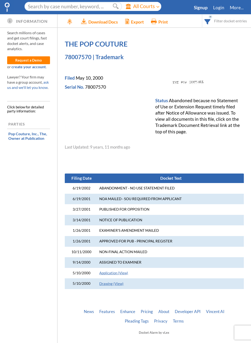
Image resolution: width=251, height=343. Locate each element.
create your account (28, 66)
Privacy (160, 321)
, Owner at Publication (27, 135)
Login (218, 7)
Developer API (188, 311)
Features (107, 311)
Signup (201, 7)
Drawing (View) (111, 284)
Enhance (127, 311)
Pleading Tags (137, 321)
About (163, 311)
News (89, 311)
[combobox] (207, 20)
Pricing (147, 311)
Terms (178, 321)
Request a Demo (28, 60)
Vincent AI (215, 311)
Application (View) (113, 273)
